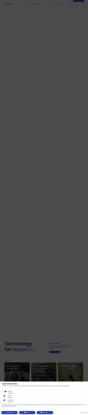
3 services (9, 393)
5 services (9, 397)
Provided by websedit (83, 412)
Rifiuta (27, 412)
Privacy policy (66, 385)
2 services (9, 401)
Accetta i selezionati (9, 412)
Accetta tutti (44, 412)
